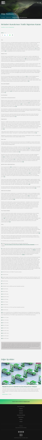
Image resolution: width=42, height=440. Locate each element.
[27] (10, 221)
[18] (23, 161)
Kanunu (34, 249)
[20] (30, 173)
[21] (4, 176)
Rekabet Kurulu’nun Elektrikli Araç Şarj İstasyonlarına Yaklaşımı (19, 386)
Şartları (23, 254)
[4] (26, 76)
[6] (11, 91)
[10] (16, 106)
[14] (29, 148)
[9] (1, 286)
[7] (5, 92)
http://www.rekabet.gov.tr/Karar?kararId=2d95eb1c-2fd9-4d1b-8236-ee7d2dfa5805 (19, 244)
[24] (29, 195)
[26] (4, 218)
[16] (4, 156)
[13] (36, 132)
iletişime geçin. (27, 401)
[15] (19, 151)
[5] (28, 81)
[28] (39, 233)
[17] (14, 159)
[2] (5, 51)
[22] (29, 184)
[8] (29, 102)
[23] (35, 188)
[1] (35, 48)
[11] (15, 116)
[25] (14, 199)
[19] (2, 312)
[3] (1, 248)
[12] (4, 129)
